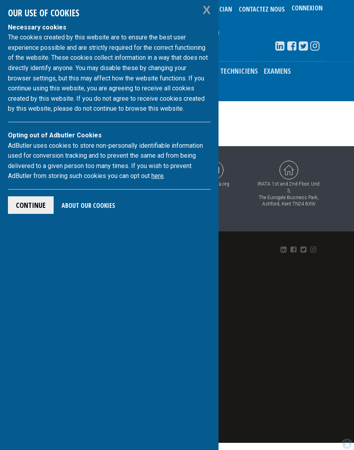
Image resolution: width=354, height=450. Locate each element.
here (157, 176)
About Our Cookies (88, 205)
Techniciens (239, 71)
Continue (31, 205)
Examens (277, 71)
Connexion (307, 9)
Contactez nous (262, 9)
